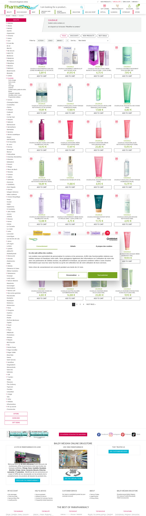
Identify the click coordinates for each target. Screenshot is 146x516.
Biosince (10, 66)
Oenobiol (110, 514)
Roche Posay (11, 347)
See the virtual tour (73, 479)
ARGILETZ (10, 251)
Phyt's (9, 327)
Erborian (10, 159)
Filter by (32, 41)
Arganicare (10, 33)
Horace (9, 189)
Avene (9, 38)
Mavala (10, 258)
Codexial (10, 112)
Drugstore (76, 12)
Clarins (9, 107)
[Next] (91, 304)
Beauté (16, 20)
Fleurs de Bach (12, 169)
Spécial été (117, 2)
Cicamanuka (11, 409)
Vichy (9, 399)
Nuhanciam (10, 305)
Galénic (9, 177)
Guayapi (10, 276)
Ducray (9, 147)
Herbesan (128, 514)
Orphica (9, 313)
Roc (8, 345)
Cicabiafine (10, 105)
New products (106, 2)
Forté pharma (119, 514)
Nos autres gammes (14, 293)
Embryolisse (11, 154)
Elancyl (9, 152)
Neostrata (10, 283)
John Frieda (11, 211)
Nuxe (9, 308)
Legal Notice (94, 496)
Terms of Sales (94, 494)
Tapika (9, 322)
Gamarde (10, 179)
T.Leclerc (10, 377)
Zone (50, 40)
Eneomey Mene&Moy (14, 157)
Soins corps (11, 82)
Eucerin (9, 164)
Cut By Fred (11, 117)
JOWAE (9, 216)
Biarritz (9, 48)
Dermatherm (11, 127)
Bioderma (10, 58)
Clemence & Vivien (13, 268)
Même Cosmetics (12, 271)
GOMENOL (10, 184)
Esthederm (10, 162)
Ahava (9, 26)
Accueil (8, 16)
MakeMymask (11, 253)
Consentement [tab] (41, 246)
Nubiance (10, 303)
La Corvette (11, 226)
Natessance (11, 273)
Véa (8, 397)
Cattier (9, 76)
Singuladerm (11, 365)
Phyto (9, 330)
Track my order (12, 496)
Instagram (114, 434)
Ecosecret (10, 149)
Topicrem (10, 387)
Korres (9, 221)
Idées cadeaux (12, 194)
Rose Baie (10, 355)
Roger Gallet (11, 352)
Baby (33, 12)
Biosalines (10, 63)
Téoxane (10, 382)
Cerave (9, 100)
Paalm (9, 318)
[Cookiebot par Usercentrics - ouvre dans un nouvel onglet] (108, 239)
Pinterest (126, 434)
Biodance (10, 56)
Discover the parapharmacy (27, 480)
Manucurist (11, 256)
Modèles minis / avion (15, 95)
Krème (9, 224)
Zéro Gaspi (126, 2)
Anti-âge (11, 86)
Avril (8, 41)
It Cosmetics (11, 209)
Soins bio (10, 370)
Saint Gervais (11, 360)
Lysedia (9, 248)
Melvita (9, 266)
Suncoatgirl (10, 286)
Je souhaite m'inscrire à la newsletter (73, 434)
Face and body (22, 12)
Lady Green (11, 278)
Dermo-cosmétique (13, 134)
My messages (12, 494)
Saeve (9, 357)
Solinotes (10, 372)
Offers (137, 12)
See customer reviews (118, 452)
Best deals (103, 36)
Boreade (10, 73)
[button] (129, 7)
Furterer (10, 174)
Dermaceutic (11, 125)
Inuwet (9, 202)
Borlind (9, 28)
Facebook (102, 434)
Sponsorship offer (13, 498)
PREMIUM (10, 332)
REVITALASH (11, 342)
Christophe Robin (12, 102)
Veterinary (126, 12)
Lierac (9, 241)
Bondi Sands (11, 71)
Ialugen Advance (12, 192)
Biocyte (90, 514)
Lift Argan (10, 244)
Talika (9, 380)
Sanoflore (10, 362)
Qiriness (9, 337)
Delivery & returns (41, 496)
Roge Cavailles (12, 350)
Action (40, 40)
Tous (64, 36)
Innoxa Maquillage (13, 197)
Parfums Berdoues (13, 320)
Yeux (9, 84)
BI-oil (8, 46)
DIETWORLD (11, 139)
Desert (9, 137)
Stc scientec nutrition (100, 514)
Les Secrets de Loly (13, 239)
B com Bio (10, 43)
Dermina (10, 132)
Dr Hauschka (11, 142)
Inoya (9, 199)
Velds (8, 263)
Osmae (9, 315)
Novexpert (10, 300)
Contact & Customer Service (44, 498)
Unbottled (10, 392)
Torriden (9, 389)
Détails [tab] (73, 246)
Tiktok (136, 434)
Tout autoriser (103, 275)
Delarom (10, 122)
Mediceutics (11, 261)
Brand (59, 40)
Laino (9, 231)
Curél (8, 115)
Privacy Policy (94, 498)
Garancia (10, 182)
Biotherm (10, 68)
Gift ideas (16, 423)
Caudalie (10, 78)
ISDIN (8, 204)
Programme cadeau (14, 97)
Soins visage (12, 80)
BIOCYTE (10, 53)
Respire (9, 340)
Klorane (10, 219)
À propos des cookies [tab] (104, 246)
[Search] (59, 7)
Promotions (10, 335)
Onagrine (10, 310)
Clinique (10, 110)
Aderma (10, 23)
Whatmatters (11, 404)
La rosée (10, 229)
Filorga (9, 167)
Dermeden (10, 129)
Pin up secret (11, 407)
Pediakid (79, 514)
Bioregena (10, 61)
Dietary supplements (61, 12)
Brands (135, 2)
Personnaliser (72, 275)
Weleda (10, 402)
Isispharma (10, 207)
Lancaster (10, 234)
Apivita (9, 31)
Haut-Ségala (11, 187)
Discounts (74, 36)
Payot (9, 325)
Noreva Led (11, 290)
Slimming (114, 12)
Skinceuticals (11, 367)
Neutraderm (11, 288)
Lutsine (9, 246)
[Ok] (82, 7)
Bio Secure (10, 51)
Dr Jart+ (9, 144)
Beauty (9, 12)
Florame (10, 172)
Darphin (10, 119)
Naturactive (135, 514)
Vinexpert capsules (14, 93)
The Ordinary (11, 384)
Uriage (9, 394)
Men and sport (90, 12)
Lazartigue (10, 236)
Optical (103, 12)
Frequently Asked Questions (44, 500)
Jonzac (9, 214)
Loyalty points (12, 500)
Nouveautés (11, 296)
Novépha (10, 298)
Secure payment (40, 494)
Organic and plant (45, 12)
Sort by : (73, 41)
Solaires (10, 88)
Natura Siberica (12, 281)
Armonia (10, 36)
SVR (8, 374)
